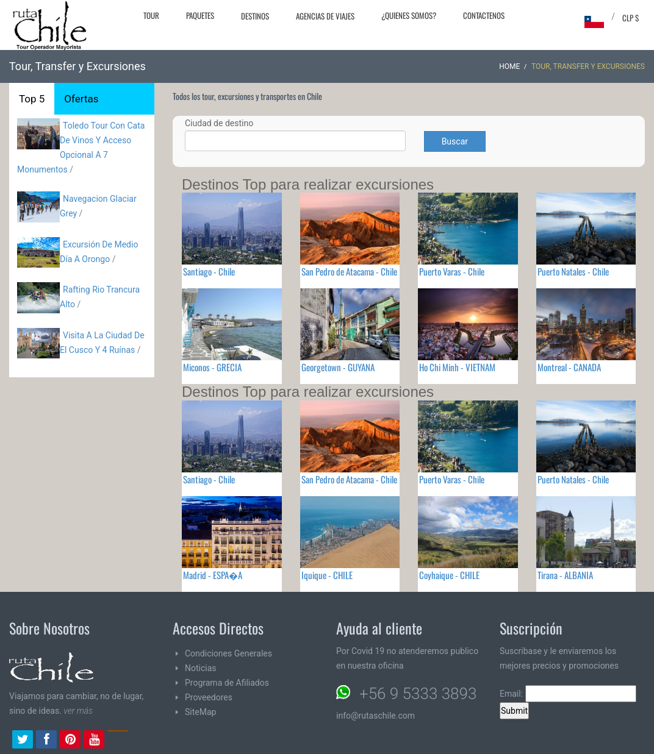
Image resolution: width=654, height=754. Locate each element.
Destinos (255, 16)
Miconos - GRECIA (212, 367)
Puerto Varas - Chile (451, 271)
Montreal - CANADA (569, 367)
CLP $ (630, 18)
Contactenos (484, 15)
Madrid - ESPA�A (212, 575)
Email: (568, 693)
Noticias (201, 668)
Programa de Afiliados (227, 683)
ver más (78, 711)
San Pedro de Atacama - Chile (349, 271)
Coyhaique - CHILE (449, 575)
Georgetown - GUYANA (338, 367)
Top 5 (32, 99)
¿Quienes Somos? (408, 15)
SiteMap (200, 712)
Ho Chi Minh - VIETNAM (457, 367)
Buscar (455, 141)
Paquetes (200, 15)
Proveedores (208, 697)
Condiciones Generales (228, 653)
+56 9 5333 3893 (417, 694)
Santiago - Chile (209, 271)
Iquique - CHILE (327, 575)
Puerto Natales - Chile (573, 271)
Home (509, 66)
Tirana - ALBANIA (565, 575)
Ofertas (81, 99)
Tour (151, 15)
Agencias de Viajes (325, 16)
